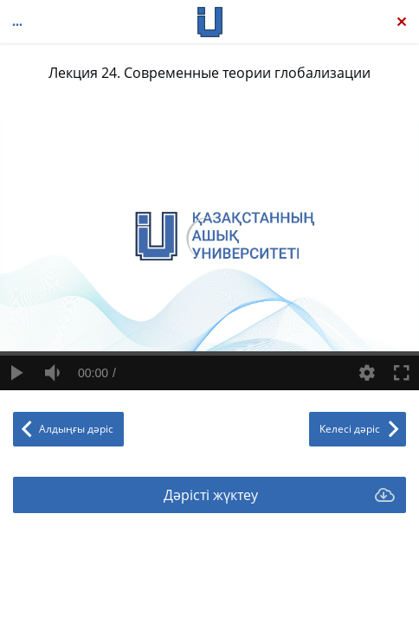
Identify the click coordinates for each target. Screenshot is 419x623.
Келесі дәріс (349, 428)
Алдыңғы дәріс (76, 428)
